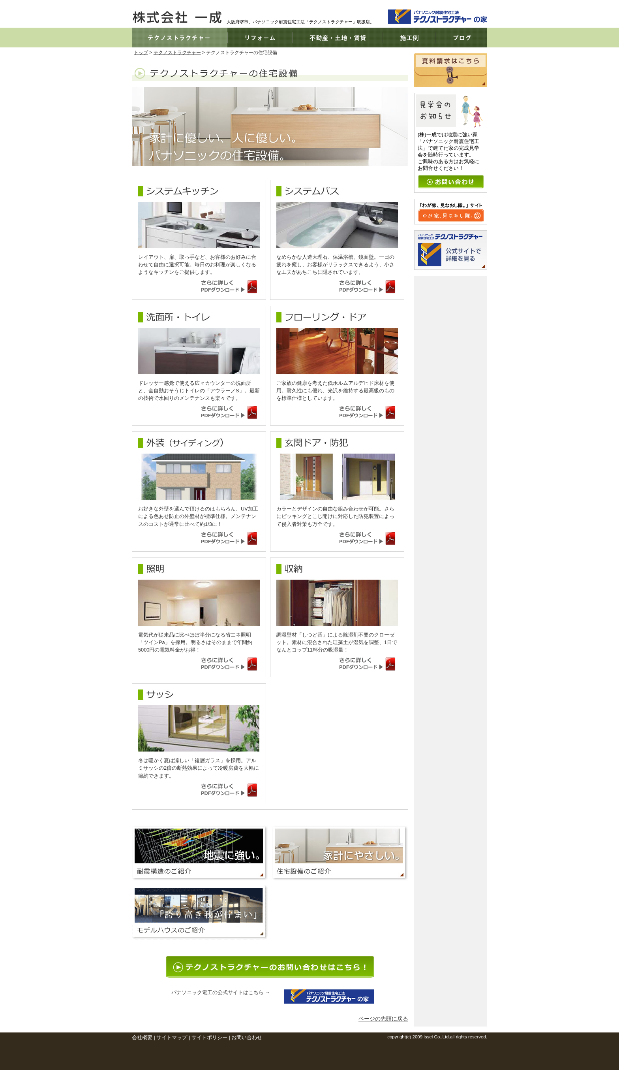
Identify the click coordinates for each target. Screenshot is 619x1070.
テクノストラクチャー (179, 37)
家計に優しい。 (340, 853)
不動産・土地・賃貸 (338, 37)
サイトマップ (171, 1037)
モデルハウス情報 (200, 912)
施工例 (409, 37)
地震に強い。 (200, 853)
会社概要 (142, 1037)
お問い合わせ (246, 1037)
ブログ (461, 37)
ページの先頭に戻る (383, 1019)
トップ (141, 52)
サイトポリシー (209, 1037)
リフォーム (260, 37)
